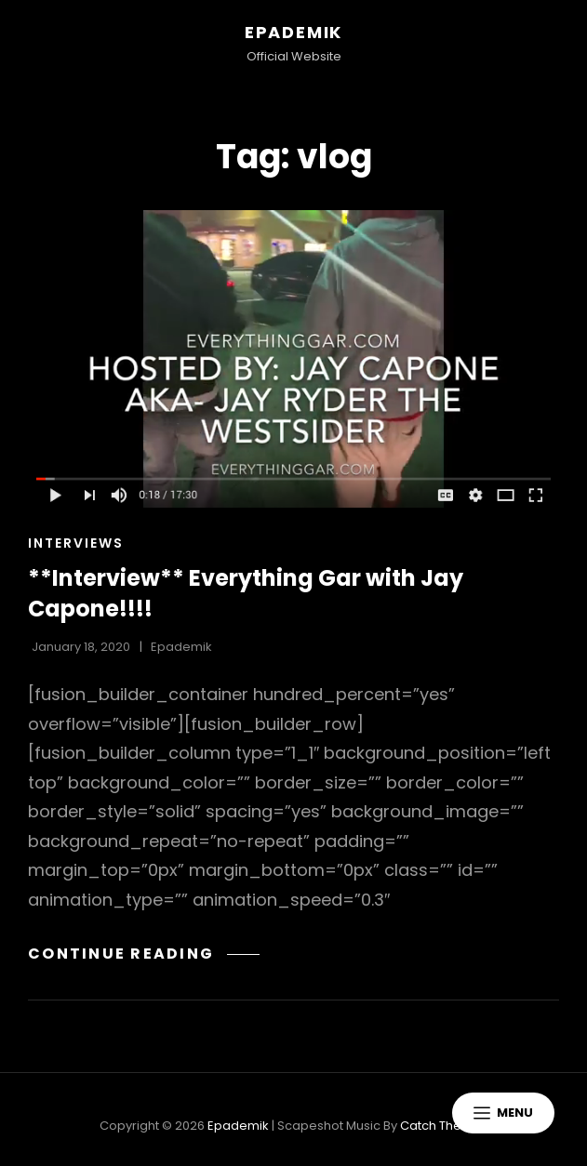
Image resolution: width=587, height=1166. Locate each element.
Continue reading (144, 953)
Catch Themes (444, 1125)
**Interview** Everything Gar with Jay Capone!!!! (245, 593)
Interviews (76, 543)
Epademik (293, 32)
